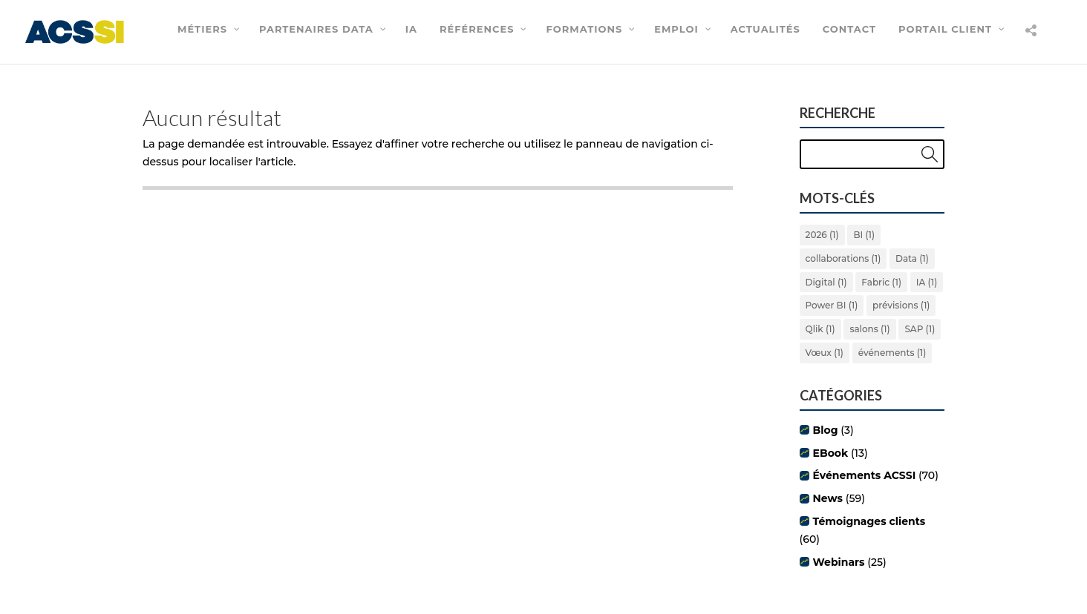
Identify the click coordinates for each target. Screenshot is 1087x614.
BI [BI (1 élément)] (864, 234)
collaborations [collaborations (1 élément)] (843, 258)
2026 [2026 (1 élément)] (822, 234)
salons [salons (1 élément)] (869, 328)
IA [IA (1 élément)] (926, 282)
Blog (825, 430)
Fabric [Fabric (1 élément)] (881, 282)
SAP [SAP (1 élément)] (919, 328)
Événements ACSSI (864, 475)
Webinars (839, 562)
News (828, 498)
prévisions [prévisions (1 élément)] (901, 305)
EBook (831, 453)
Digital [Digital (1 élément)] (826, 282)
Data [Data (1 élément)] (912, 258)
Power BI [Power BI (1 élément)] (832, 305)
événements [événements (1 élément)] (892, 352)
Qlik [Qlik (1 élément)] (820, 328)
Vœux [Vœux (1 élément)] (824, 352)
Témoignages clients (869, 521)
